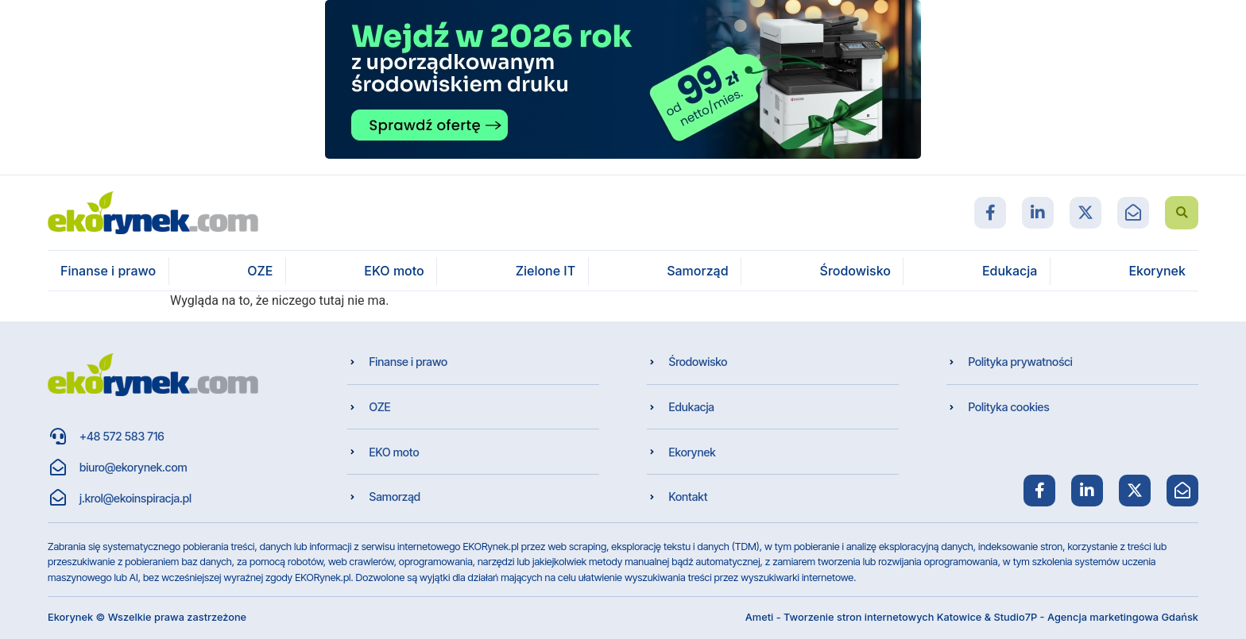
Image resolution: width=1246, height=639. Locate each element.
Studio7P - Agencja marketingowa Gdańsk (1095, 617)
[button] (1181, 212)
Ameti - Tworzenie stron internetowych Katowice (863, 617)
